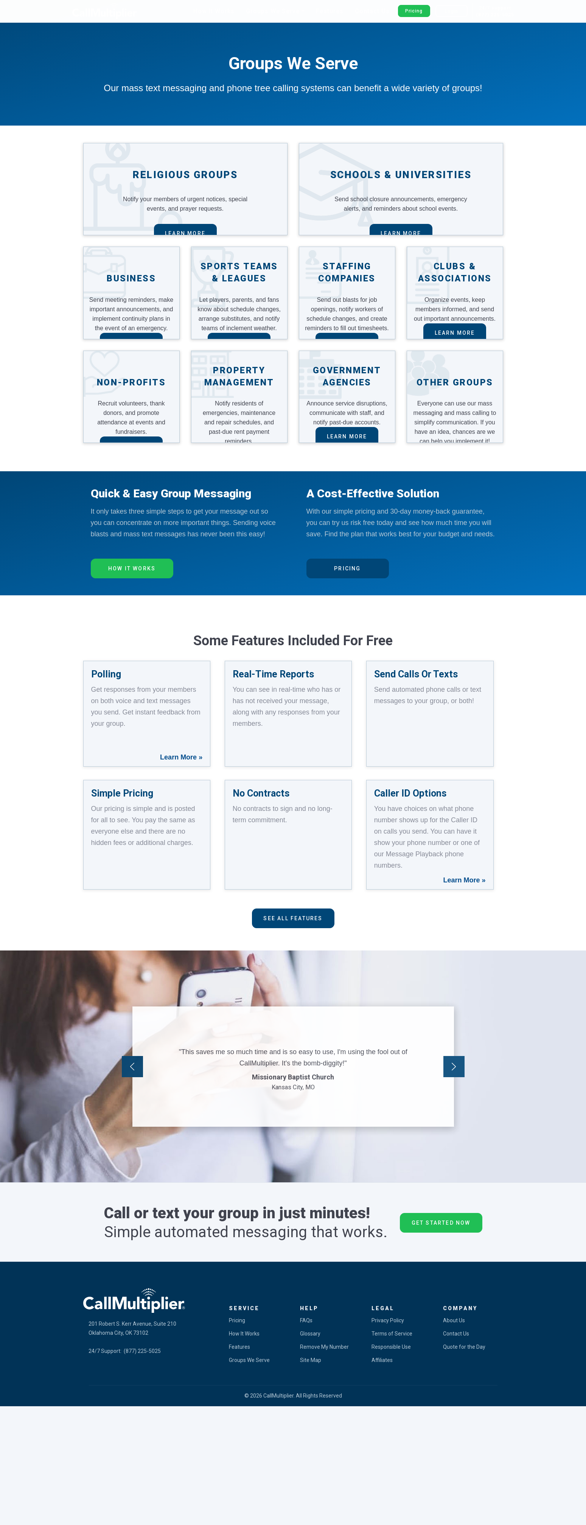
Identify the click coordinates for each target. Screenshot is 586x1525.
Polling (106, 792)
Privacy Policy (387, 1439)
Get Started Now (441, 1342)
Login (451, 11)
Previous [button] (132, 1185)
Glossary (310, 1452)
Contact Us (372, 11)
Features (330, 11)
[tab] (259, 1426)
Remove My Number (324, 1466)
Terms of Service (391, 1452)
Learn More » (181, 876)
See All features (292, 1037)
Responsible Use (391, 1466)
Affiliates (382, 1479)
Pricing (414, 11)
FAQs (306, 1439)
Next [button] (454, 1185)
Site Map (310, 1479)
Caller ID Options (410, 912)
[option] (293, 1188)
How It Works (214, 11)
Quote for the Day (464, 1466)
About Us (454, 1439)
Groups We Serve (273, 11)
